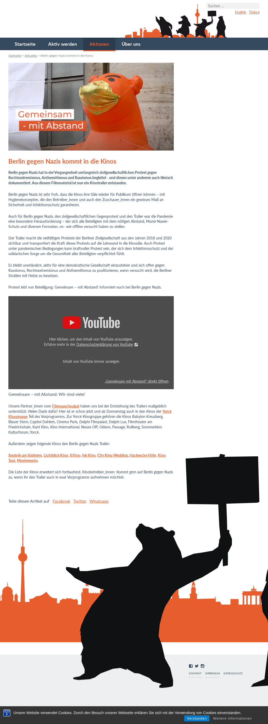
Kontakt (195, 673)
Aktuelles (31, 56)
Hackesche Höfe (143, 455)
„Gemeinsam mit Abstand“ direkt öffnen (137, 381)
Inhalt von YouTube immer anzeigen (91, 361)
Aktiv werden (62, 44)
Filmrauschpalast (65, 406)
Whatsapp (99, 500)
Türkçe (254, 12)
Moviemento (27, 460)
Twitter (79, 500)
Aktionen (99, 44)
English (240, 12)
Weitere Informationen (232, 718)
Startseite (25, 44)
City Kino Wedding (112, 455)
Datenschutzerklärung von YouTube (104, 344)
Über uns (131, 44)
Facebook (61, 500)
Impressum (212, 673)
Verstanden (197, 718)
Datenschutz (233, 673)
